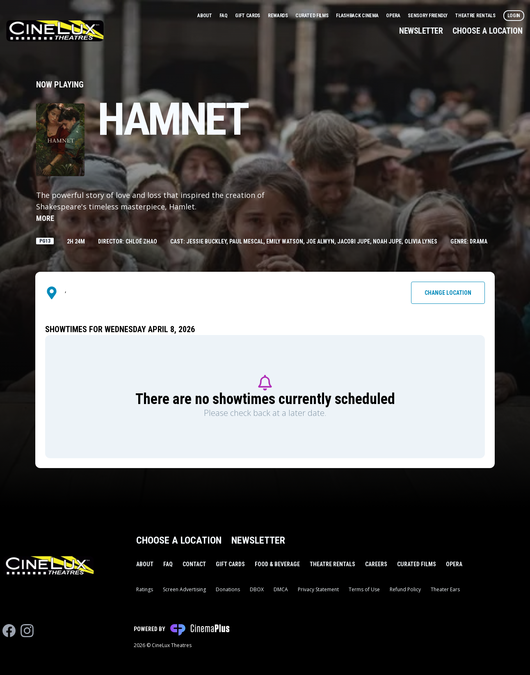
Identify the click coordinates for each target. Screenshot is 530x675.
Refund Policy (405, 589)
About (205, 15)
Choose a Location (487, 31)
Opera (393, 15)
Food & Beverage (277, 564)
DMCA (281, 589)
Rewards (278, 15)
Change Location (448, 292)
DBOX (257, 589)
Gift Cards (248, 15)
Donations (228, 589)
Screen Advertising (184, 589)
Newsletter (421, 31)
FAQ (223, 15)
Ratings (144, 589)
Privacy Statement (318, 589)
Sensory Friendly (428, 15)
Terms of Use (364, 589)
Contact (194, 564)
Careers (376, 564)
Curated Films (312, 15)
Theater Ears (445, 589)
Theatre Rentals (475, 15)
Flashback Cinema (357, 15)
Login (514, 15)
